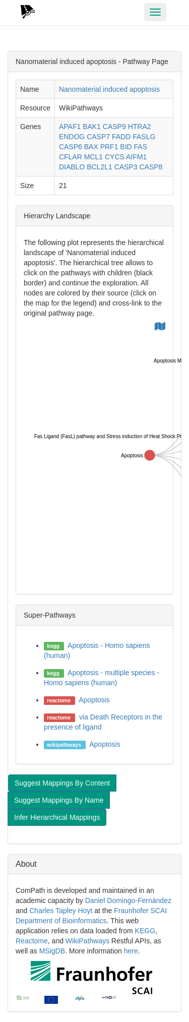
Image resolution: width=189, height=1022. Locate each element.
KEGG (145, 931)
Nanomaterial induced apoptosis (109, 89)
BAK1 (92, 127)
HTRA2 (139, 127)
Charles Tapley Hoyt (60, 911)
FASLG (144, 137)
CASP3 (126, 167)
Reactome (32, 941)
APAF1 (70, 127)
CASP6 (70, 147)
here (131, 951)
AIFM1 (136, 157)
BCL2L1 (99, 167)
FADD (121, 137)
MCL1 (93, 157)
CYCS (114, 157)
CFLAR (70, 157)
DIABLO (72, 167)
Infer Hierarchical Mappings (57, 817)
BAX (91, 147)
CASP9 (114, 127)
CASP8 (150, 167)
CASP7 (98, 137)
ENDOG (72, 137)
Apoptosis (94, 700)
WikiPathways (87, 941)
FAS (140, 147)
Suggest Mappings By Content (62, 783)
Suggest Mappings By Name (58, 800)
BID (126, 147)
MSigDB (52, 951)
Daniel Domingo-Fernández (128, 900)
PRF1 (109, 147)
